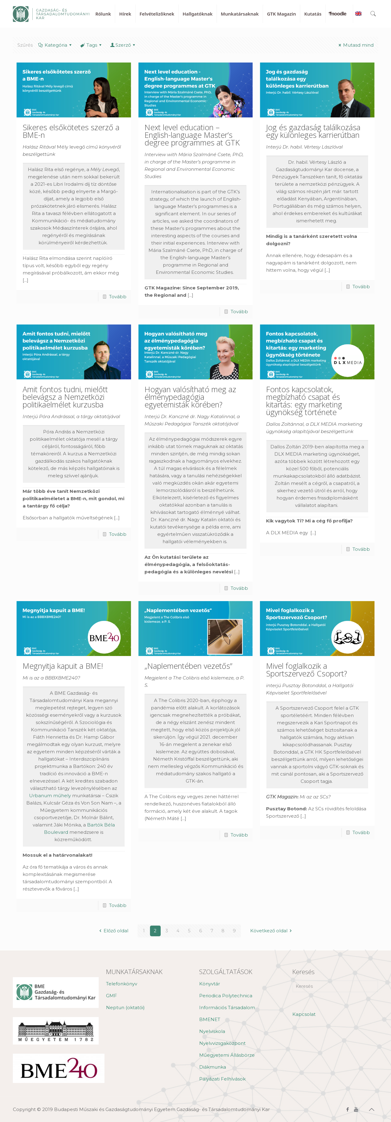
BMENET (209, 1019)
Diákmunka (212, 1067)
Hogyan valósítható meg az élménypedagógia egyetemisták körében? (190, 397)
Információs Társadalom (227, 1007)
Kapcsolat (304, 1014)
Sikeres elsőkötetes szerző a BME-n (71, 131)
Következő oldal (272, 931)
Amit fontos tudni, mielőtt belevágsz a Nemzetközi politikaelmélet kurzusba (65, 397)
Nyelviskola (212, 1031)
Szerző (123, 45)
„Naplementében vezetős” (188, 666)
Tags (91, 45)
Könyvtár (209, 984)
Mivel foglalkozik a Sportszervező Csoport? (306, 670)
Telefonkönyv (121, 984)
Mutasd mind (355, 45)
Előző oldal (112, 931)
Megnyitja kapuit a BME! (63, 666)
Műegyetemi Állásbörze (227, 1055)
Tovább (117, 296)
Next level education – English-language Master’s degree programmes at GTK (192, 135)
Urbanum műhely (50, 795)
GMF (111, 995)
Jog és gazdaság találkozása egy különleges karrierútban (313, 131)
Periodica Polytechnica (225, 995)
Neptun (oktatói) (125, 1007)
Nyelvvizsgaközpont (222, 1043)
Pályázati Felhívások (222, 1079)
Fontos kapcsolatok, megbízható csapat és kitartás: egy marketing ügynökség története (304, 400)
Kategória (55, 45)
